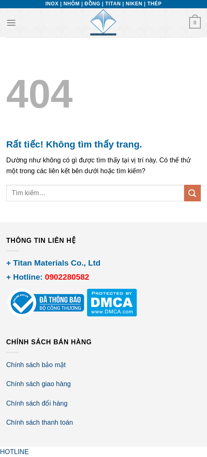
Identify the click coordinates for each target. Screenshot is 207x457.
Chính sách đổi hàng (37, 403)
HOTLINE (14, 451)
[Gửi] (192, 193)
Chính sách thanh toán (39, 422)
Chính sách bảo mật (36, 364)
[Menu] (11, 22)
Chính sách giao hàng (38, 383)
